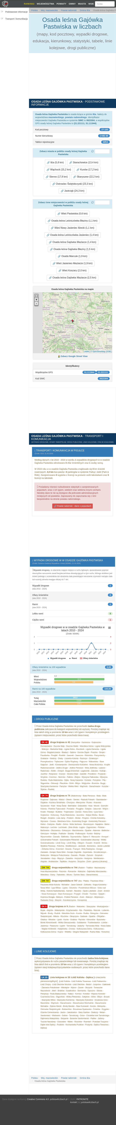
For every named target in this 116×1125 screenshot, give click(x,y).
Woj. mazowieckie (49, 10)
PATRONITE (82, 1099)
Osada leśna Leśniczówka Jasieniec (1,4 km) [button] (73, 235)
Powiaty (61, 4)
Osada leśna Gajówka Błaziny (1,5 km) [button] (72, 249)
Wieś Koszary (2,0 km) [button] (72, 270)
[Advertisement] (15, 40)
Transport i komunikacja (16, 19)
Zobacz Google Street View (73, 356)
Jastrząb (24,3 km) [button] (72, 190)
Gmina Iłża (84, 10)
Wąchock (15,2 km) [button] (59, 169)
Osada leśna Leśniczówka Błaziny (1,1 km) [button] (72, 220)
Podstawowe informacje (16, 12)
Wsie (91, 4)
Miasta (82, 4)
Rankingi (29, 4)
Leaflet (86, 351)
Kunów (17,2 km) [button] (87, 169)
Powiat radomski (68, 10)
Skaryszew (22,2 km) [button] (86, 176)
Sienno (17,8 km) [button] (57, 176)
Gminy (72, 4)
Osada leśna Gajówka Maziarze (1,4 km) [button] (72, 242)
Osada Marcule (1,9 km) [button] (72, 256)
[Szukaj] (105, 4)
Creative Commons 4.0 (38, 1099)
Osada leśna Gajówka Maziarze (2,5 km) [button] (72, 277)
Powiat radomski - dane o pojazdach (72, 506)
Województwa (45, 4)
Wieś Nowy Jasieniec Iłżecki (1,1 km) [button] (72, 228)
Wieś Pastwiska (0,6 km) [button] (72, 213)
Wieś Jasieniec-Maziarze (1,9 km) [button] (73, 263)
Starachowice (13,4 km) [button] (83, 162)
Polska (34, 10)
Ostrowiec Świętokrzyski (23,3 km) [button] (72, 184)
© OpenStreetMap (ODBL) (101, 351)
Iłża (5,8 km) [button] (55, 162)
